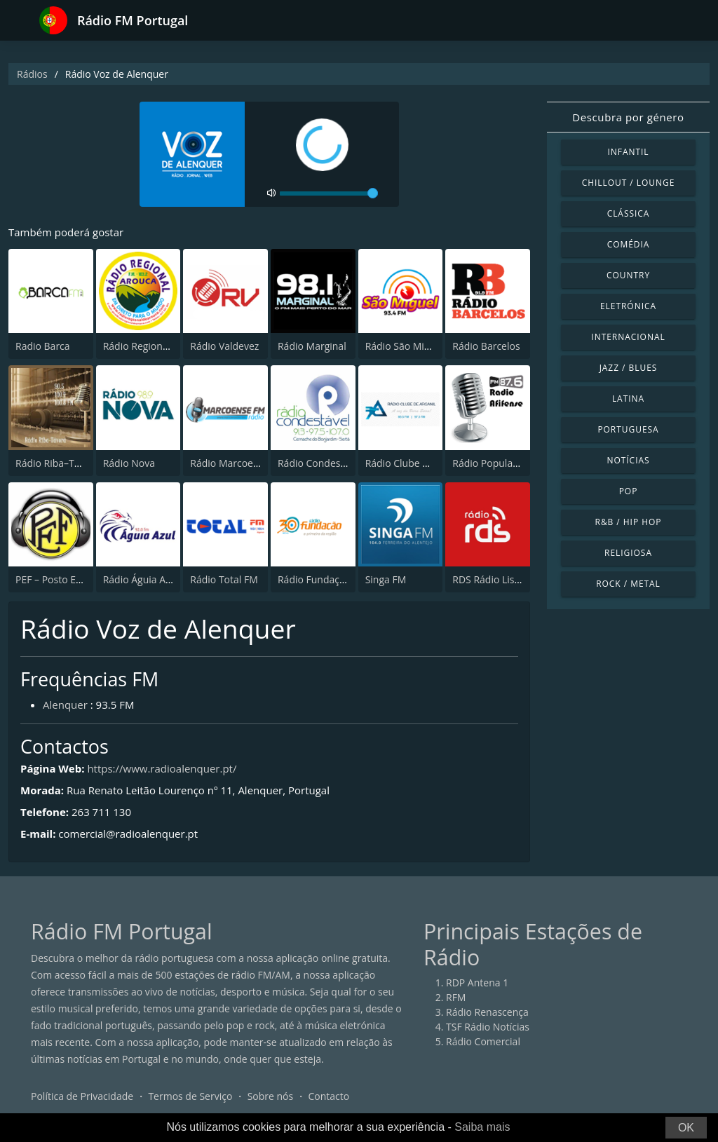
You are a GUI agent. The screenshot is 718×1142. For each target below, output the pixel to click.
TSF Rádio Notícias (487, 1026)
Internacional (628, 337)
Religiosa (628, 553)
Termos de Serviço (190, 1096)
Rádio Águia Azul (141, 579)
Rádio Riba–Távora (57, 463)
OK (686, 1128)
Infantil (628, 152)
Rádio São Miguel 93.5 (415, 346)
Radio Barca (42, 346)
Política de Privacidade (82, 1096)
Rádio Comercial (483, 1041)
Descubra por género (628, 117)
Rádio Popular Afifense (504, 463)
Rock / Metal (628, 584)
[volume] (329, 193)
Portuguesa (627, 429)
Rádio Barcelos (486, 346)
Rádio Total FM (223, 579)
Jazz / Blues (629, 368)
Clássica (628, 213)
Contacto (328, 1096)
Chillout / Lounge (628, 183)
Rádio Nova (129, 463)
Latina (628, 399)
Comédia (628, 244)
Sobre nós (271, 1096)
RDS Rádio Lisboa (491, 579)
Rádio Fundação (314, 579)
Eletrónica (628, 306)
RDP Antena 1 (477, 982)
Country (628, 275)
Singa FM (386, 579)
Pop (628, 491)
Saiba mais (482, 1127)
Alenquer (65, 705)
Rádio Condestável (320, 463)
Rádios (32, 74)
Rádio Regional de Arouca (161, 346)
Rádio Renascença (487, 1012)
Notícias (628, 460)
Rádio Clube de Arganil (416, 463)
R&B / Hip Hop (628, 522)
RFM (456, 997)
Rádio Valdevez (224, 346)
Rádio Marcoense (229, 463)
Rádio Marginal (312, 346)
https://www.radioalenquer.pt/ (161, 768)
